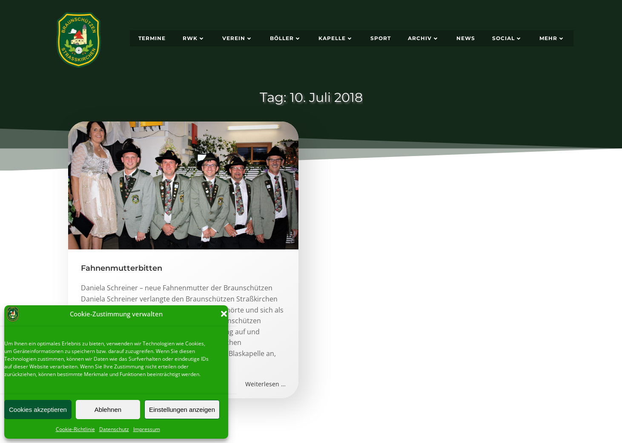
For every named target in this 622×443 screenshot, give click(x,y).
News (465, 38)
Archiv (423, 38)
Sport (380, 38)
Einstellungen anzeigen (182, 409)
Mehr (552, 38)
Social (507, 38)
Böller (285, 38)
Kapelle (335, 38)
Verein (237, 38)
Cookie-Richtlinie (75, 429)
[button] (224, 314)
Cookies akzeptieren (38, 409)
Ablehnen (108, 409)
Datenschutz (114, 429)
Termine (152, 38)
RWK (194, 38)
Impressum (146, 429)
